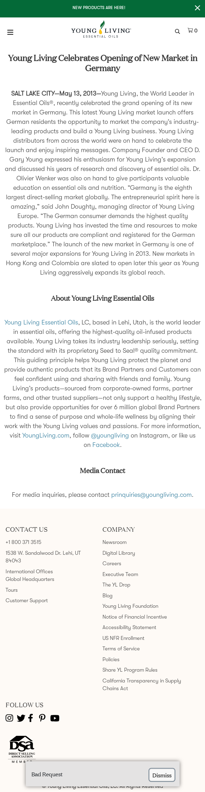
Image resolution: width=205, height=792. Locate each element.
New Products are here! (99, 7)
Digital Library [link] (118, 553)
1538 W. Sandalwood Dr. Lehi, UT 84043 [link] (43, 557)
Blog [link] (107, 595)
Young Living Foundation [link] (130, 606)
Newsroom (114, 542)
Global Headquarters (30, 579)
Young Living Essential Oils (41, 322)
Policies (111, 659)
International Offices (29, 571)
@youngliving (110, 435)
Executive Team (120, 574)
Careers (111, 563)
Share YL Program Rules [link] (130, 670)
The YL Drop (116, 585)
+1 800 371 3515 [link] (23, 542)
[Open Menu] (10, 32)
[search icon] (178, 30)
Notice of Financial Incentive (134, 617)
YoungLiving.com (45, 435)
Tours (12, 590)
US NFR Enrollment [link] (123, 638)
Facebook (106, 444)
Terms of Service (121, 648)
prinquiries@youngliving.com (151, 494)
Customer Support (27, 600)
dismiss (162, 775)
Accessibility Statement (129, 627)
